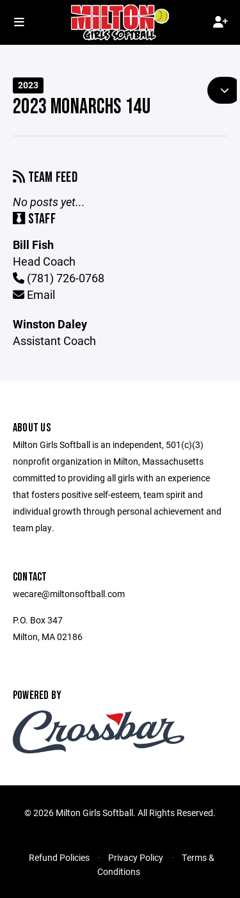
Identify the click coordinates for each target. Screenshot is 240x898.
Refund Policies (59, 857)
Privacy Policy (135, 857)
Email (34, 294)
